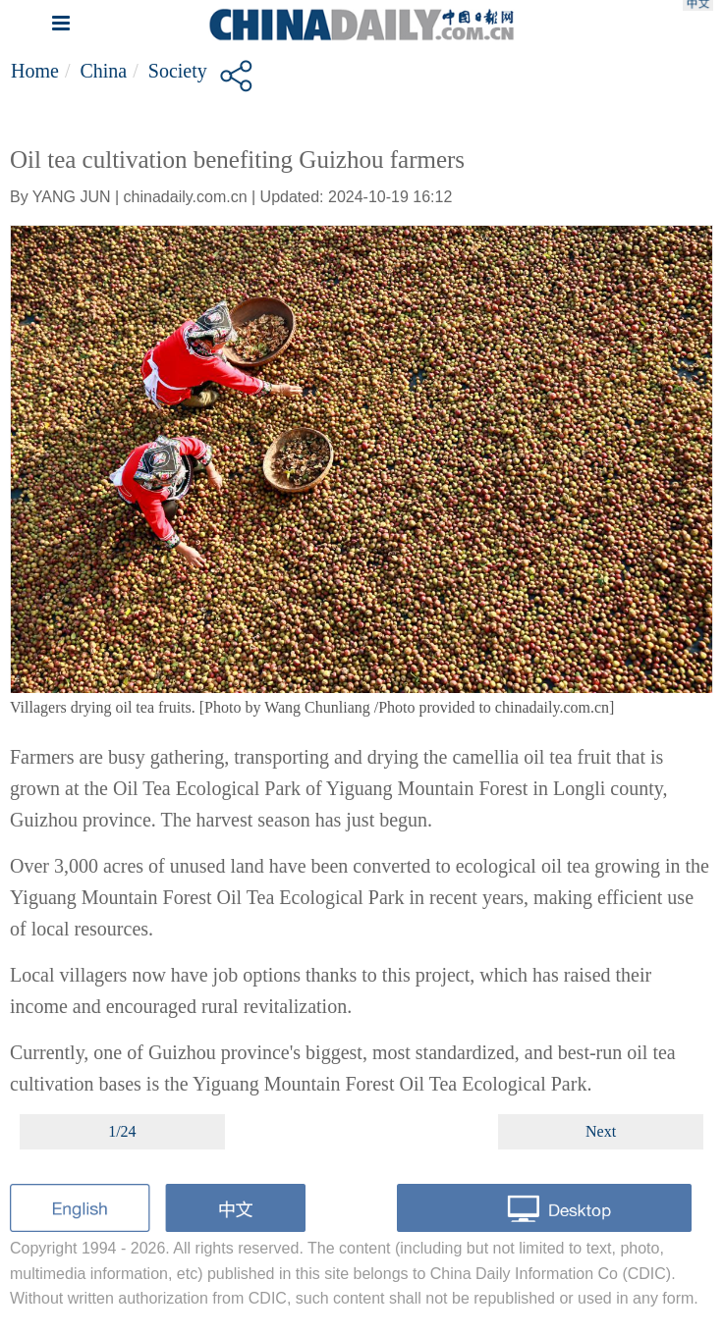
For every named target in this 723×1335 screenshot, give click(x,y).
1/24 (122, 1131)
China (103, 70)
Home (35, 70)
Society (177, 70)
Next (600, 1131)
